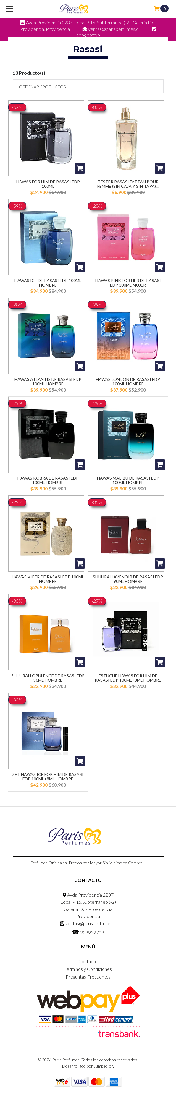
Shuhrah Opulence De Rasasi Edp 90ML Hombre (48, 678)
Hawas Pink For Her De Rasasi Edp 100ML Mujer (128, 282)
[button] (88, 86)
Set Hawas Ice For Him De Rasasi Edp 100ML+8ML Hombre (47, 776)
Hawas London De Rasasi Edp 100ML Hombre (128, 381)
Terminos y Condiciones (88, 969)
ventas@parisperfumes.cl (88, 923)
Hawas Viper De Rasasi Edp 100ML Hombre (48, 579)
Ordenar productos (42, 86)
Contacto (88, 961)
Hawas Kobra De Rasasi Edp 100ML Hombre (48, 480)
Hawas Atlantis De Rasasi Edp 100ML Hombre (47, 381)
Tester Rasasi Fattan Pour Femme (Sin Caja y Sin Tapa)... (128, 184)
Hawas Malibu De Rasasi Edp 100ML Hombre (128, 480)
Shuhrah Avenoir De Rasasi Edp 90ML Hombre (128, 579)
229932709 (88, 932)
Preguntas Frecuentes (88, 976)
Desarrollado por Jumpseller (87, 1065)
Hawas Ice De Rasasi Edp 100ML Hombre (47, 282)
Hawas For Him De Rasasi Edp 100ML (48, 184)
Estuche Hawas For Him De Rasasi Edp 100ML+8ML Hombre (128, 678)
